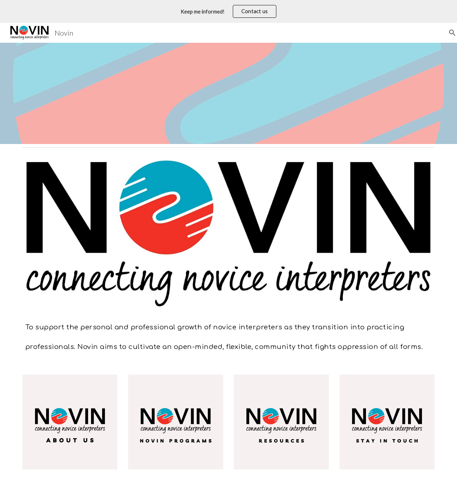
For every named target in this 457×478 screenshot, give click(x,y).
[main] (228, 333)
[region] (228, 11)
